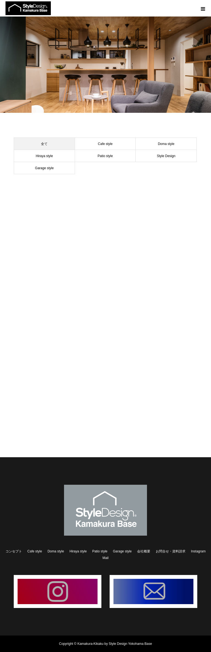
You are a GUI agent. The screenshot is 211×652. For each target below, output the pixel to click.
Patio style (105, 156)
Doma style (166, 144)
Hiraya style (44, 156)
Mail (105, 558)
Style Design (166, 156)
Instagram (198, 551)
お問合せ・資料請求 (170, 551)
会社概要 (143, 551)
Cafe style (105, 144)
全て (44, 144)
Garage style (44, 168)
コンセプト (13, 551)
